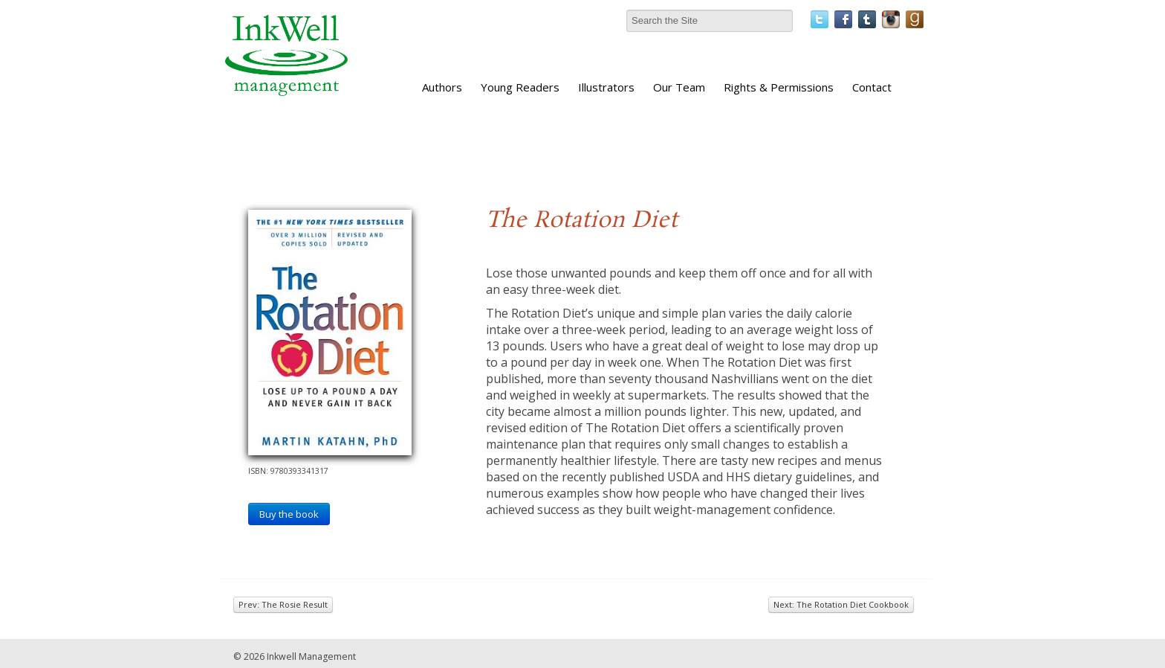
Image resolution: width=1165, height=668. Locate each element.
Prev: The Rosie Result (283, 604)
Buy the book (289, 514)
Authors (442, 87)
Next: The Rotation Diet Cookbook (841, 604)
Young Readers (520, 87)
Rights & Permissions (779, 87)
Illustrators (606, 87)
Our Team (679, 87)
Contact (872, 87)
